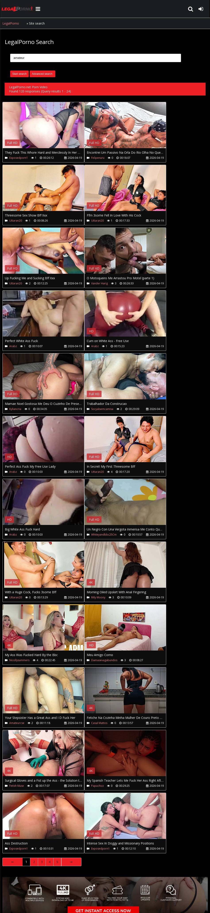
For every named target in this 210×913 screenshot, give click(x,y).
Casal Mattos (99, 723)
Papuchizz (97, 786)
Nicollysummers (19, 660)
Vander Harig (99, 283)
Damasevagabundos (104, 660)
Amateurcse (16, 723)
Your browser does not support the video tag (49, 128)
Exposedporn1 (18, 158)
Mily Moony (98, 597)
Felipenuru (97, 158)
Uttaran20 (15, 220)
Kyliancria (15, 409)
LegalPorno (10, 23)
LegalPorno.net (18, 9)
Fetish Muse (16, 786)
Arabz (13, 346)
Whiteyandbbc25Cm (103, 534)
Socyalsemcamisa (102, 409)
